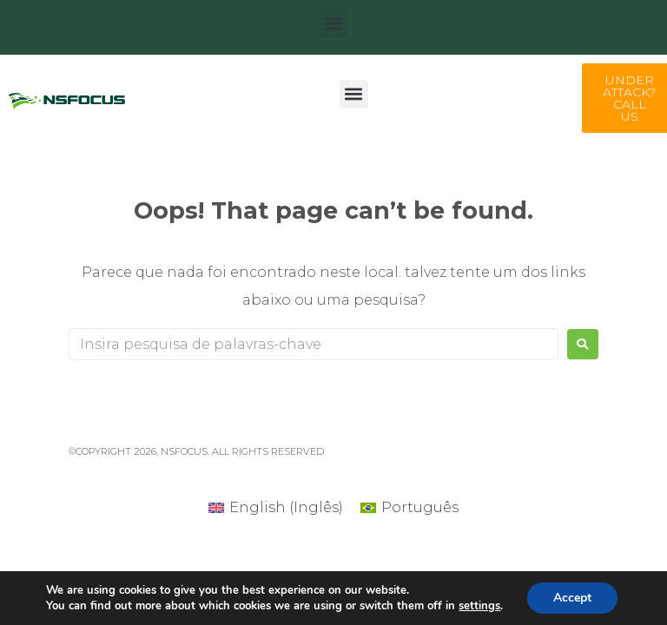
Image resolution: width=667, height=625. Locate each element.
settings (479, 606)
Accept (572, 597)
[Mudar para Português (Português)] (409, 508)
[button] (334, 23)
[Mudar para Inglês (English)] (276, 508)
